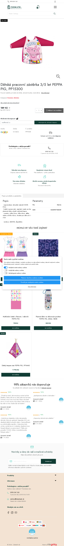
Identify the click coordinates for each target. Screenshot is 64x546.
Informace (11, 481)
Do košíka (15, 328)
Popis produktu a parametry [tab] (11, 196)
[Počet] (39, 110)
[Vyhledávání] (32, 14)
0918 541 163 (13, 1)
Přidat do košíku (55, 110)
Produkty (10, 475)
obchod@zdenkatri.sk (17, 499)
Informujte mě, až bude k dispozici (48, 122)
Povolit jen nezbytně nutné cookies (32, 282)
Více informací (45, 93)
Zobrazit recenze (46, 388)
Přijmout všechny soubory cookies (32, 278)
